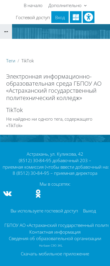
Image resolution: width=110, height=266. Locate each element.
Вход (60, 17)
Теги (10, 61)
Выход (89, 211)
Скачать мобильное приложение (55, 254)
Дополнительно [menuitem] (65, 5)
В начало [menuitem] (33, 5)
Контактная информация (55, 232)
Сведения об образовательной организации (55, 238)
